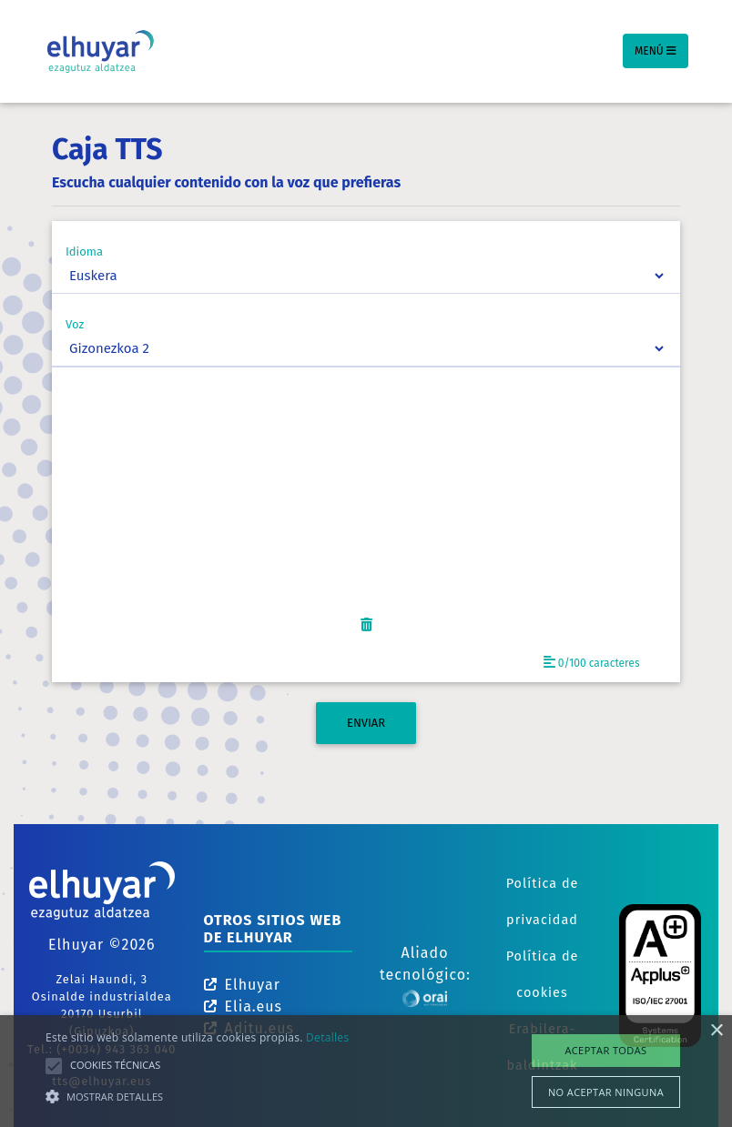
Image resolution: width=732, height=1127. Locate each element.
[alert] (366, 1071)
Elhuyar (242, 984)
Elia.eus (243, 1006)
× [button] (716, 1031)
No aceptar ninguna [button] (606, 1092)
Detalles (327, 1037)
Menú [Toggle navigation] (655, 51)
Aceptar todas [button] (605, 1050)
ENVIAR (366, 723)
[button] (197, 1096)
